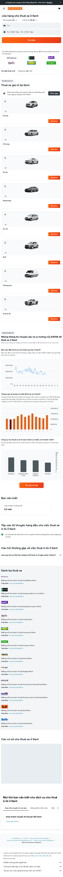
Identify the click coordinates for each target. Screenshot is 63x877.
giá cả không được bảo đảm (43, 856)
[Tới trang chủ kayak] (15, 8)
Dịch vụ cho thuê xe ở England (43, 840)
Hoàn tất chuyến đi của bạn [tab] (16, 808)
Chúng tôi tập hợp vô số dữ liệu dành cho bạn (32, 866)
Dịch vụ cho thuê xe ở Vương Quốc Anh (19, 840)
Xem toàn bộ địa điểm (16, 583)
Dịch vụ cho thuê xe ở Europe (39, 838)
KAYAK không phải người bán (32, 862)
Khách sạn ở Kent (12, 821)
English (49, 2)
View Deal (54, 121)
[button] (60, 2)
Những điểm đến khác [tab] (39, 808)
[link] (31, 485)
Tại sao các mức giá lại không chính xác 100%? (32, 870)
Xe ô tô (25, 838)
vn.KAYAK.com (16, 838)
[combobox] (10, 20)
